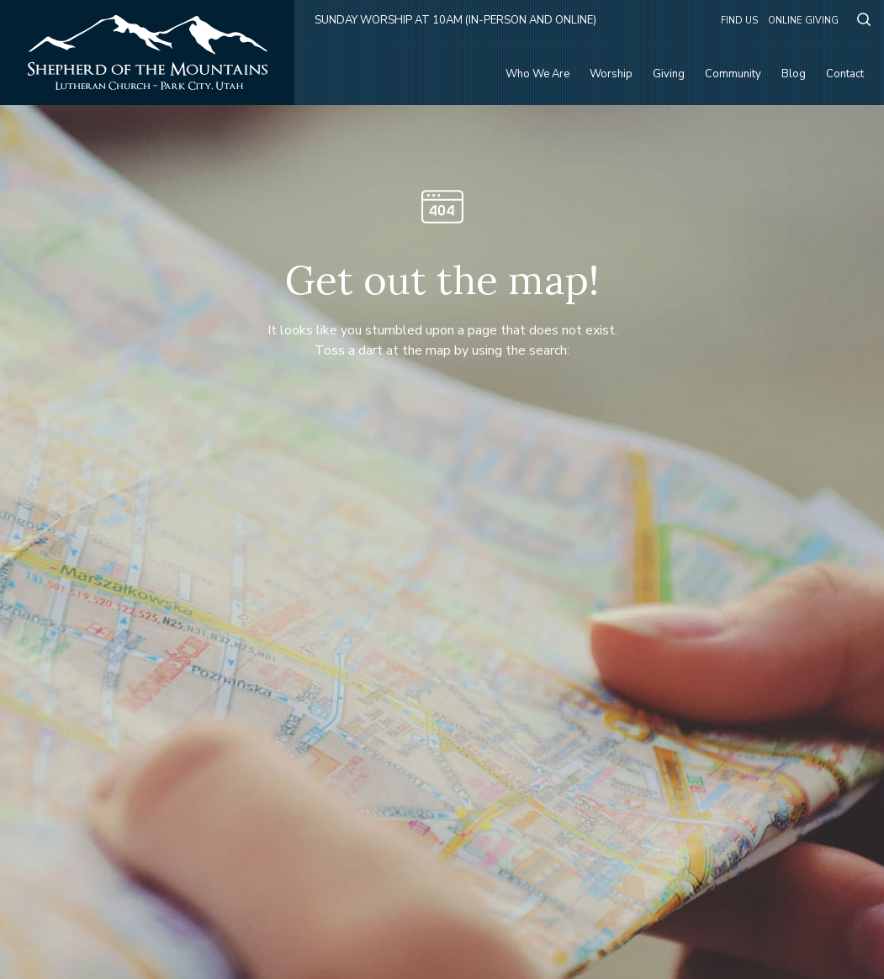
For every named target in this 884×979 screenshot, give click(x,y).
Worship (611, 74)
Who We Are (537, 74)
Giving (669, 74)
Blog (793, 74)
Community (733, 74)
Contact (845, 74)
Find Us (739, 20)
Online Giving (803, 20)
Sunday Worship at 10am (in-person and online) (455, 20)
